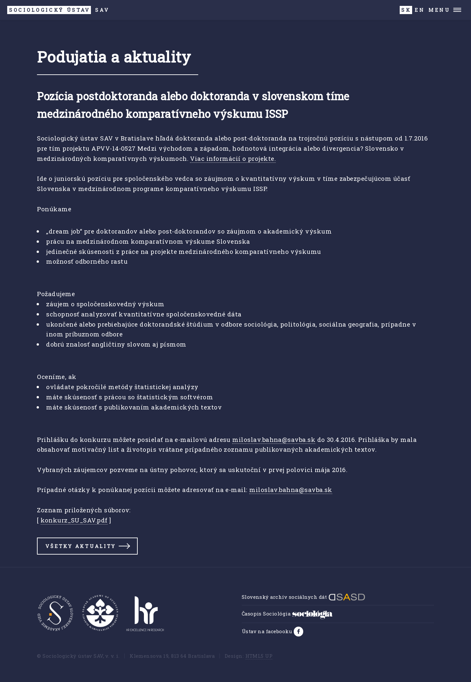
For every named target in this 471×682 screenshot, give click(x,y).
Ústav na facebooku (268, 631)
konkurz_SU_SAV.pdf (74, 520)
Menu (439, 10)
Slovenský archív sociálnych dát (303, 597)
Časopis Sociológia (287, 613)
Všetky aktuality (80, 546)
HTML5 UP (259, 656)
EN (420, 10)
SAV (58, 10)
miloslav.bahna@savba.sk (273, 439)
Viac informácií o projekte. (233, 158)
